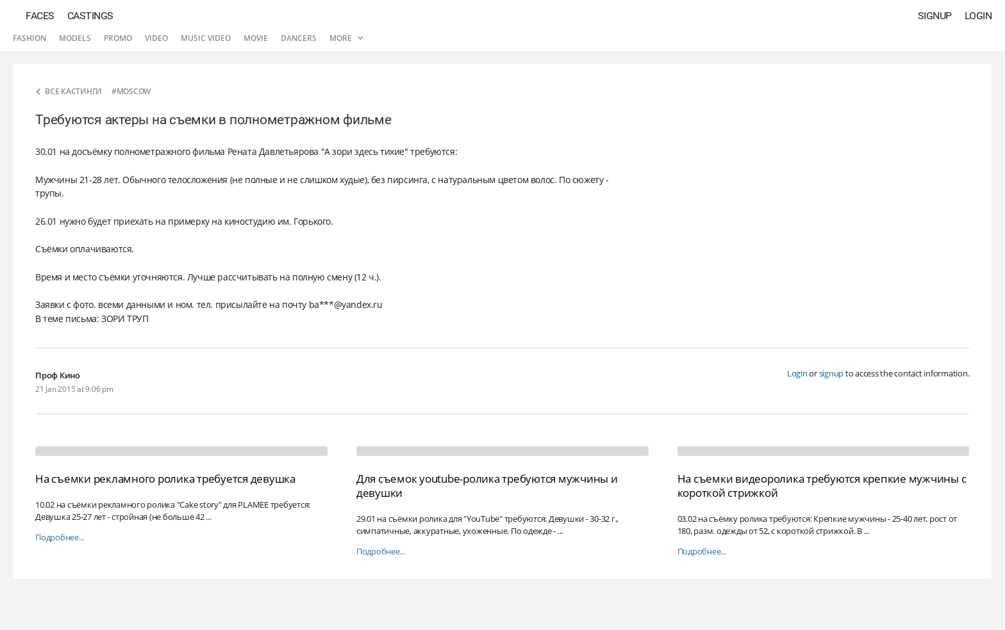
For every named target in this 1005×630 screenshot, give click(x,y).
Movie (256, 38)
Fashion (29, 38)
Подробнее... (59, 537)
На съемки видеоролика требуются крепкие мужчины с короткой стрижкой (822, 485)
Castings (90, 16)
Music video (206, 38)
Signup (935, 16)
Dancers (299, 38)
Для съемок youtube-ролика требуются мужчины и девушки (487, 485)
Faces (40, 16)
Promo (118, 38)
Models (75, 38)
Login (978, 16)
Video (156, 38)
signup (831, 373)
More (346, 38)
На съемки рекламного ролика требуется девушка (165, 478)
